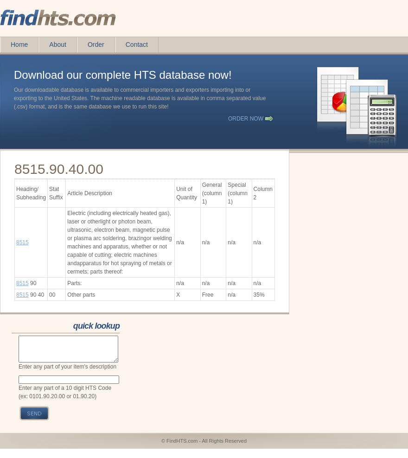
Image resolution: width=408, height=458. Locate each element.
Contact (137, 44)
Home (19, 44)
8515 (22, 242)
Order (96, 44)
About (57, 44)
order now (245, 118)
